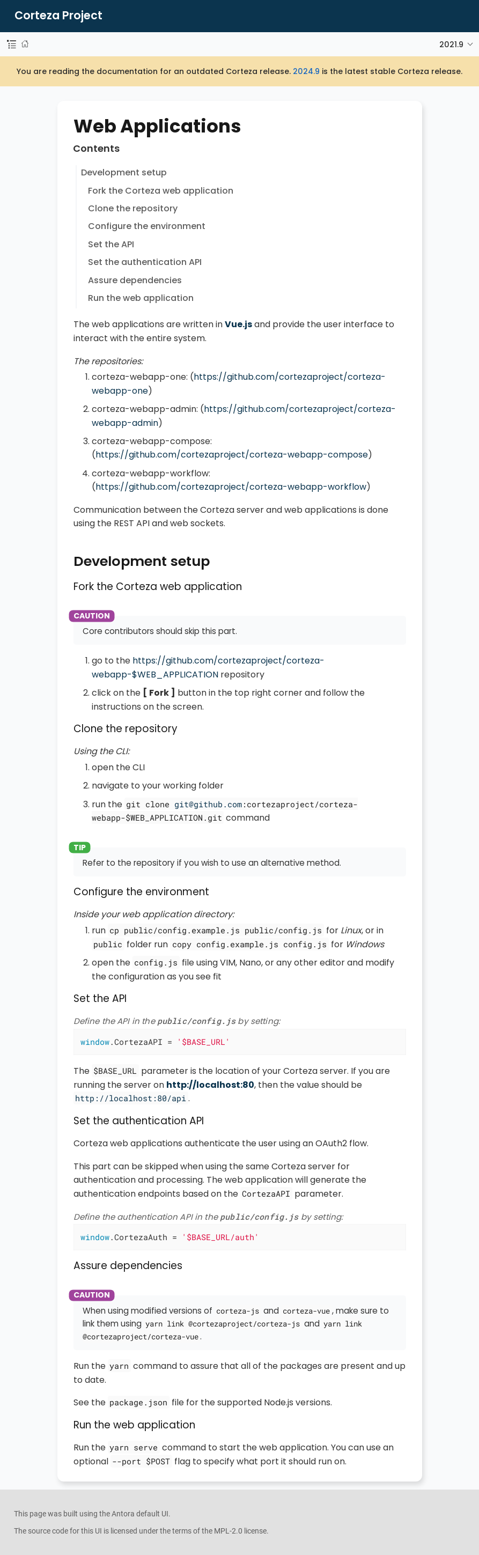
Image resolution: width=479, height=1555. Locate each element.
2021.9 (451, 44)
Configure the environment (146, 226)
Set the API (111, 244)
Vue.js (238, 324)
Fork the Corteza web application (160, 191)
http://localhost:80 (210, 1085)
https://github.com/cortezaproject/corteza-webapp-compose (231, 454)
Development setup (124, 172)
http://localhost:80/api (130, 1098)
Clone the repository (133, 208)
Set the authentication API (145, 262)
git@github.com (208, 804)
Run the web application (141, 298)
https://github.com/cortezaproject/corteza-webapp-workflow (230, 487)
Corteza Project (58, 15)
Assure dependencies (135, 280)
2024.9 (306, 71)
